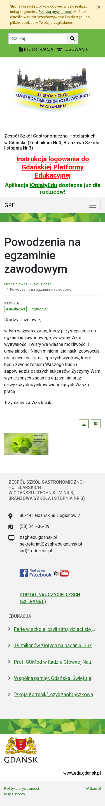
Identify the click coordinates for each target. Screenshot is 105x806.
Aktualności (42, 284)
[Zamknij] (99, 7)
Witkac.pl (93, 788)
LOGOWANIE (72, 49)
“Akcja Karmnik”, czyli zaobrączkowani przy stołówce (55, 694)
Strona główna (15, 284)
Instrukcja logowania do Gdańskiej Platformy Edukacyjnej (52, 167)
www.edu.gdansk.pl (82, 773)
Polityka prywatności (21, 788)
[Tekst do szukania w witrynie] (37, 38)
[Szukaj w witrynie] (72, 38)
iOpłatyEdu (43, 185)
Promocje (38, 309)
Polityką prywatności (55, 12)
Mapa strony (14, 794)
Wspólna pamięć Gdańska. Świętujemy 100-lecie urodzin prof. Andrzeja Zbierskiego (55, 678)
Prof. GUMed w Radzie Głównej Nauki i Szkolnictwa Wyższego (55, 662)
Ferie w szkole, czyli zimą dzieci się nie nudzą (55, 629)
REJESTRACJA (36, 49)
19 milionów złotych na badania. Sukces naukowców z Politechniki (55, 645)
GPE (9, 205)
